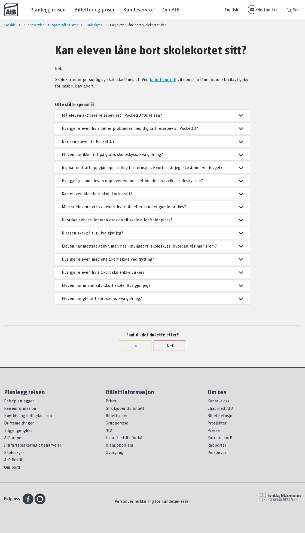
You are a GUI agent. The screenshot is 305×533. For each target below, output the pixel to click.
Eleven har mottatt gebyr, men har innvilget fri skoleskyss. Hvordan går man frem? (152, 246)
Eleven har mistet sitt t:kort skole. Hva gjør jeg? (152, 285)
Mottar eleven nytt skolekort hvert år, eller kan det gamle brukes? (152, 206)
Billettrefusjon (221, 415)
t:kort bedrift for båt (125, 437)
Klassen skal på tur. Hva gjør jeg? (152, 233)
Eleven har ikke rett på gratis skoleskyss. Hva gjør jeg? (152, 154)
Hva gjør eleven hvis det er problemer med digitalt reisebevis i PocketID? (152, 128)
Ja (132, 345)
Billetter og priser (94, 9)
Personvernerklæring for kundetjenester (152, 501)
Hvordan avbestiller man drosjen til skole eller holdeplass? (152, 219)
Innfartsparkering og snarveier (32, 445)
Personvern (218, 452)
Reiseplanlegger (19, 400)
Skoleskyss (14, 452)
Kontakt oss (218, 400)
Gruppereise (117, 423)
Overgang (114, 452)
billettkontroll (163, 79)
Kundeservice (138, 9)
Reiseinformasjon (20, 408)
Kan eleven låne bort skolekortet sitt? (152, 193)
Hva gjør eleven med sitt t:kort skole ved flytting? (152, 259)
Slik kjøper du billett (125, 408)
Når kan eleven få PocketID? (152, 141)
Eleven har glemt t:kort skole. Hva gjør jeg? (152, 298)
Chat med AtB (220, 408)
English (231, 9)
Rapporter (217, 445)
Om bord (12, 467)
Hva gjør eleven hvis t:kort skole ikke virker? (152, 272)
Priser (111, 400)
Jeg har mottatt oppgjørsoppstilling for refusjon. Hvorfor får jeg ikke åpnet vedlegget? (152, 167)
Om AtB (171, 9)
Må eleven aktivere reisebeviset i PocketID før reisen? (152, 115)
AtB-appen (14, 437)
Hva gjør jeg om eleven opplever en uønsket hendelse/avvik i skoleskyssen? (152, 180)
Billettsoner (117, 415)
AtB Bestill (14, 459)
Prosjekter (217, 423)
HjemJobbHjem (119, 445)
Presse (214, 430)
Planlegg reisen (48, 9)
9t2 (109, 430)
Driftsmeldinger (19, 423)
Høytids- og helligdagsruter (29, 415)
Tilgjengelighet (18, 430)
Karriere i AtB (220, 437)
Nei (167, 345)
